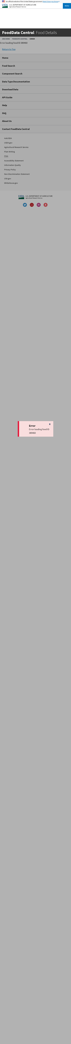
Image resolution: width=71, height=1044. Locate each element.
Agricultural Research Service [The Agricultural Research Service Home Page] (17, 7)
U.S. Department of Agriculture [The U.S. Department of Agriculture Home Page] (22, 5)
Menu (67, 6)
